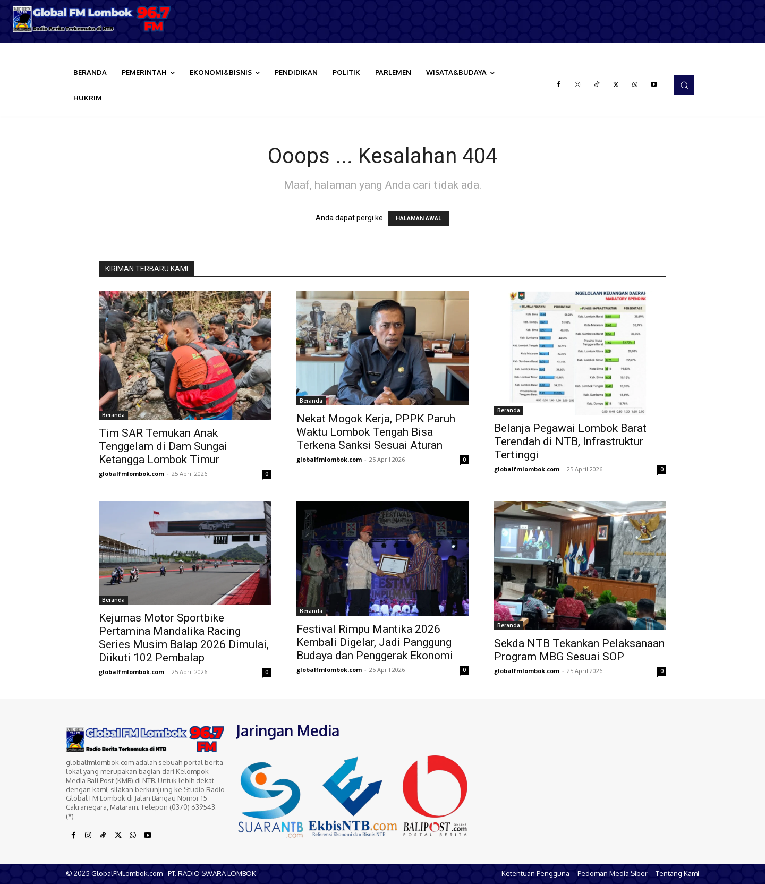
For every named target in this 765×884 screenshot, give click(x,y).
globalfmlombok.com (131, 474)
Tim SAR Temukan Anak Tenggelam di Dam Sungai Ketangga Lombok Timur (163, 446)
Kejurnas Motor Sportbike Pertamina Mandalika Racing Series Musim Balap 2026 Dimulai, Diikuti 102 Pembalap (184, 637)
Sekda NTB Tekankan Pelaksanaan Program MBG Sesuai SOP (579, 650)
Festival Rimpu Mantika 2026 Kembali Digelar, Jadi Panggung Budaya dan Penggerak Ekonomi (374, 642)
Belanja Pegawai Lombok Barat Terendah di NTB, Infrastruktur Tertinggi (570, 441)
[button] (684, 85)
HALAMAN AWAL (418, 218)
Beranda (113, 415)
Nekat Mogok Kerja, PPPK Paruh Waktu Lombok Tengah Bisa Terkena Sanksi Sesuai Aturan (375, 432)
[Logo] (95, 18)
